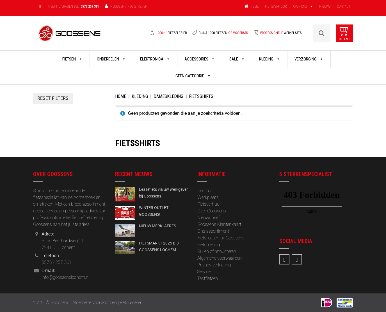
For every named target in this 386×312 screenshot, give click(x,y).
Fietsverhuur (209, 204)
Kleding (269, 59)
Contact (205, 190)
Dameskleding (168, 96)
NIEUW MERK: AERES (157, 226)
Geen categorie (193, 76)
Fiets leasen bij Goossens (221, 238)
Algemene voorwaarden (219, 258)
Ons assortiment (213, 231)
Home (120, 96)
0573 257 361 (90, 6)
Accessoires (199, 59)
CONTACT (343, 6)
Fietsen (72, 59)
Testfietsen (207, 278)
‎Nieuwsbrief (208, 217)
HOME (254, 6)
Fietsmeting (208, 244)
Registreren (137, 6)
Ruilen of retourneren (216, 251)
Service (204, 271)
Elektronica (155, 59)
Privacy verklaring (214, 265)
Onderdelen (111, 59)
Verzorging (308, 59)
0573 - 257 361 (57, 262)
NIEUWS (324, 6)
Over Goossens (211, 211)
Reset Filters (52, 98)
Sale (237, 59)
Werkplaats (208, 197)
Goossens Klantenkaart (219, 224)
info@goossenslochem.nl (65, 277)
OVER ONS (300, 6)
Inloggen (116, 6)
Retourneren (131, 302)
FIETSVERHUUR (276, 6)
